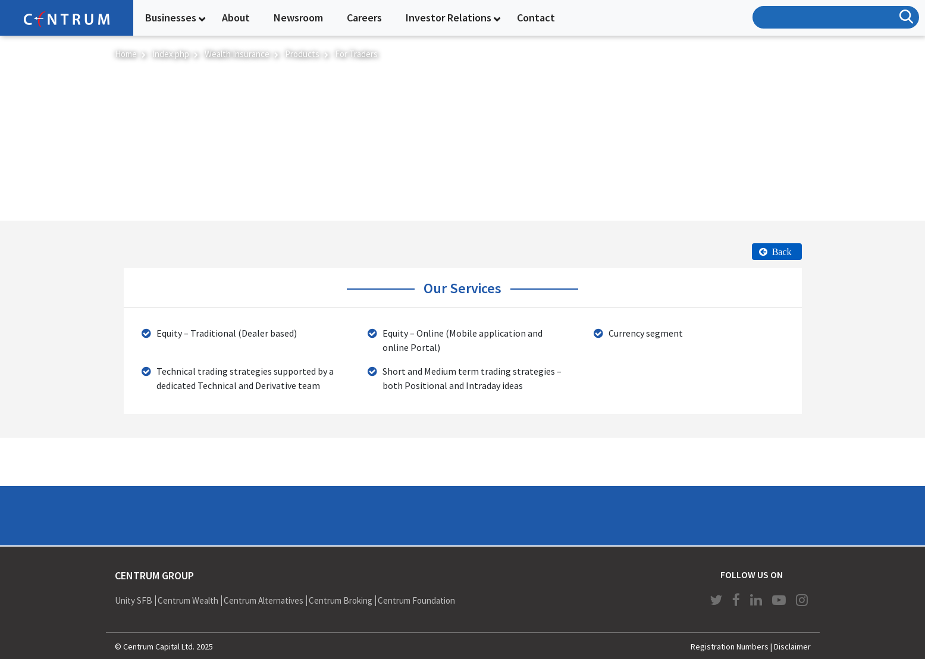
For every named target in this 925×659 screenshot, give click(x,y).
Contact (536, 17)
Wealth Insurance (237, 53)
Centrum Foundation (416, 600)
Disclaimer (792, 646)
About (236, 17)
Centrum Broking (340, 600)
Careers (364, 17)
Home (126, 53)
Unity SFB (133, 600)
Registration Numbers (730, 646)
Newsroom (298, 17)
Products (302, 53)
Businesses (170, 17)
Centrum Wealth (188, 600)
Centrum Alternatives (263, 600)
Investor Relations (448, 17)
